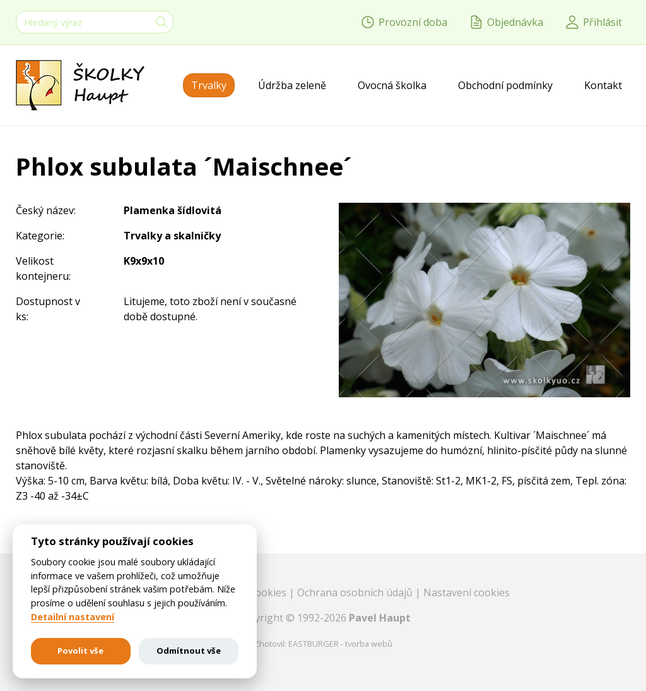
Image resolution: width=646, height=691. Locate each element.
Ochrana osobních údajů (356, 592)
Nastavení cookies (466, 592)
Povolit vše (80, 650)
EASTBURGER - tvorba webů (340, 643)
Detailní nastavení (72, 617)
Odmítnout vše (188, 650)
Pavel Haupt (380, 618)
